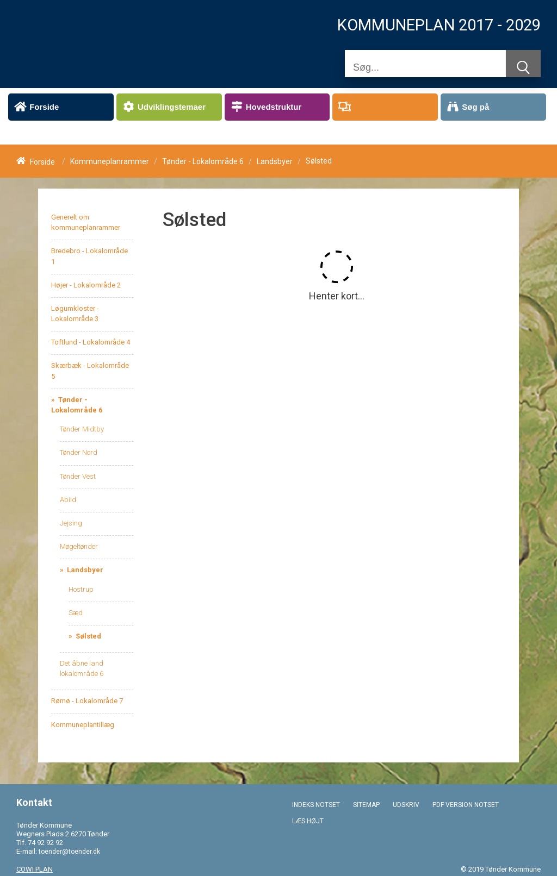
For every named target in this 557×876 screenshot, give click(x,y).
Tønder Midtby (82, 429)
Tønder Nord (78, 452)
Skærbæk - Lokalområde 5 (90, 370)
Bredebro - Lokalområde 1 (89, 256)
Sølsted (87, 636)
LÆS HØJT (308, 821)
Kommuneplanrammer (109, 162)
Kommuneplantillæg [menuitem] (82, 725)
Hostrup (81, 589)
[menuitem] (61, 107)
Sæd (76, 613)
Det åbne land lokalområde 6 (81, 668)
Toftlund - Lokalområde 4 (90, 342)
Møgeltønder (79, 546)
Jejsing (71, 523)
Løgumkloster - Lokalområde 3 (75, 313)
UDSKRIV (406, 805)
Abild (68, 500)
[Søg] (425, 67)
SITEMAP (366, 805)
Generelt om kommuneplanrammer (85, 222)
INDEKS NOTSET (316, 805)
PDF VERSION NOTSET (465, 805)
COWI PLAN (34, 869)
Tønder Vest (78, 476)
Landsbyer (275, 162)
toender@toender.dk (69, 851)
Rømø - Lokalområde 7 (87, 701)
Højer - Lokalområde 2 (86, 285)
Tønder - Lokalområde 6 (203, 162)
